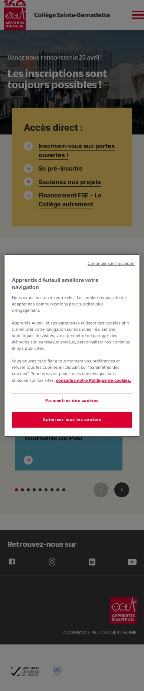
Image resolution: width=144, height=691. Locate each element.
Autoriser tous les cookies (72, 419)
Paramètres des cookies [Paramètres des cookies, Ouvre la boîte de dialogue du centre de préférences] (72, 400)
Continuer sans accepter (111, 263)
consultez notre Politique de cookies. (93, 380)
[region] (72, 345)
